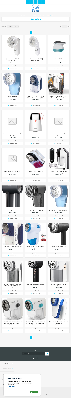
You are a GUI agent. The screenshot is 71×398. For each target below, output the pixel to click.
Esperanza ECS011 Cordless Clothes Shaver (58, 134)
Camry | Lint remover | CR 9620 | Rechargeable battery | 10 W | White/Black (58, 98)
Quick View (9, 65)
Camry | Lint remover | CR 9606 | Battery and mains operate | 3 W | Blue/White (35, 98)
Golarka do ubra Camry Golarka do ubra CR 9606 (12, 247)
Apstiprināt (34, 392)
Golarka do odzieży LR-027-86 (35, 171)
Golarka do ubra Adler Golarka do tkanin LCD (12, 209)
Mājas (18, 15)
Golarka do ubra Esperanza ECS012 (35, 284)
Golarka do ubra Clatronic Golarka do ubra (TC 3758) (35, 247)
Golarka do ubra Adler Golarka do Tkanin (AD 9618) (59, 172)
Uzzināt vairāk (11, 386)
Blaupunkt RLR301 (12, 96)
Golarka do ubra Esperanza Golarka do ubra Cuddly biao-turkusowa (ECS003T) (35, 322)
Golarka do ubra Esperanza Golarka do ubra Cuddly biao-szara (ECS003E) (12, 322)
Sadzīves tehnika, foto (26, 15)
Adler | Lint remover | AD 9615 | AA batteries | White (12, 59)
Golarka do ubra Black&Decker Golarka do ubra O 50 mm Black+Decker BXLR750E (35, 210)
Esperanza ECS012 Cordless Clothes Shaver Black (12, 172)
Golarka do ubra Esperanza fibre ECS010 (58, 284)
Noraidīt (26, 392)
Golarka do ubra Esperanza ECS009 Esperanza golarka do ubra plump (12, 284)
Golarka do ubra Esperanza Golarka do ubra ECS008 (58, 322)
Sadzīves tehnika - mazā (39, 15)
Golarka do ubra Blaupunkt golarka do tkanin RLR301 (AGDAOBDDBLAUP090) (58, 209)
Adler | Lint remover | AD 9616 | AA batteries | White (35, 59)
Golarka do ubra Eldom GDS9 (59, 246)
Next (40, 32)
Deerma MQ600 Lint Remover (35, 134)
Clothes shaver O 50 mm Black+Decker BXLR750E (12, 134)
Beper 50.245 (58, 59)
